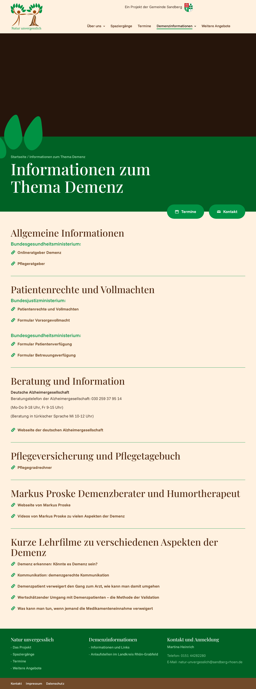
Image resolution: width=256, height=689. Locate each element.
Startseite (18, 156)
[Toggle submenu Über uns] (96, 26)
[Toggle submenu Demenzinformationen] (176, 26)
